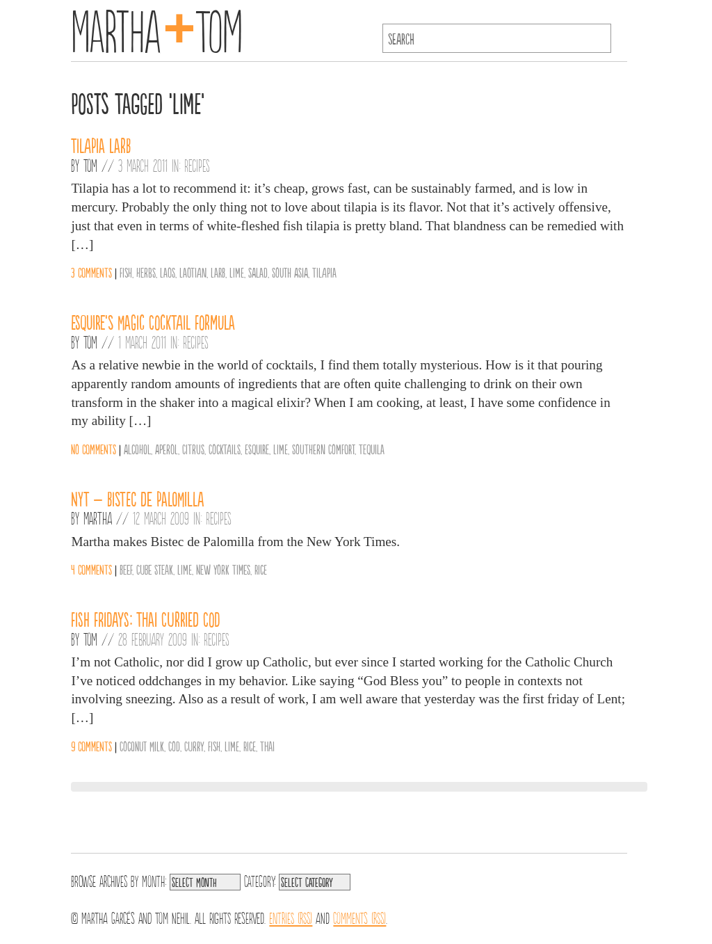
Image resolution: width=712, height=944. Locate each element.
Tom (90, 165)
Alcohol (137, 449)
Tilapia (324, 272)
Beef (126, 569)
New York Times (223, 569)
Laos (167, 272)
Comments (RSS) (359, 917)
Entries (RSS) (290, 917)
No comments (93, 449)
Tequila (372, 449)
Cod (174, 746)
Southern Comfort (323, 449)
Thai (267, 746)
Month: (154, 880)
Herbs (146, 272)
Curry (194, 746)
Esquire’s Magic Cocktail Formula (153, 321)
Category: (259, 880)
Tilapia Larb (101, 144)
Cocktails (225, 449)
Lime (236, 272)
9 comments (91, 746)
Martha (97, 517)
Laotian (193, 272)
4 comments (91, 569)
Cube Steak (154, 569)
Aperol (166, 449)
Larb (218, 272)
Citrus (193, 449)
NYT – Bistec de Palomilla (137, 498)
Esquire (257, 449)
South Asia (290, 272)
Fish (126, 272)
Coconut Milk (142, 746)
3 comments (91, 272)
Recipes (197, 165)
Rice (260, 569)
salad (258, 272)
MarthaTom (157, 28)
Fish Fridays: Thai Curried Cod (145, 618)
